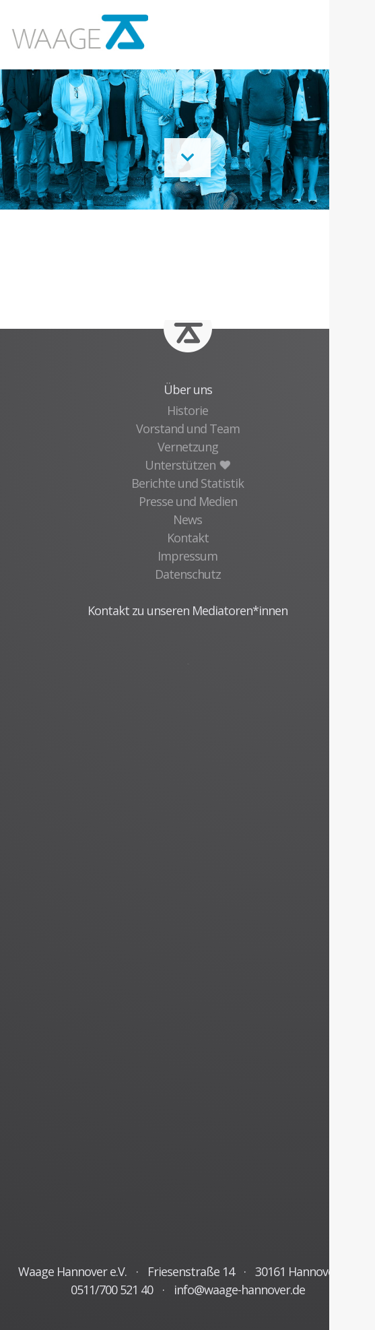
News (187, 519)
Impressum (187, 556)
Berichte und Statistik (187, 483)
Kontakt (188, 538)
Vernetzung (188, 447)
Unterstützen (187, 465)
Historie (187, 410)
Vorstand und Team (188, 428)
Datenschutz (188, 574)
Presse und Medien (188, 501)
